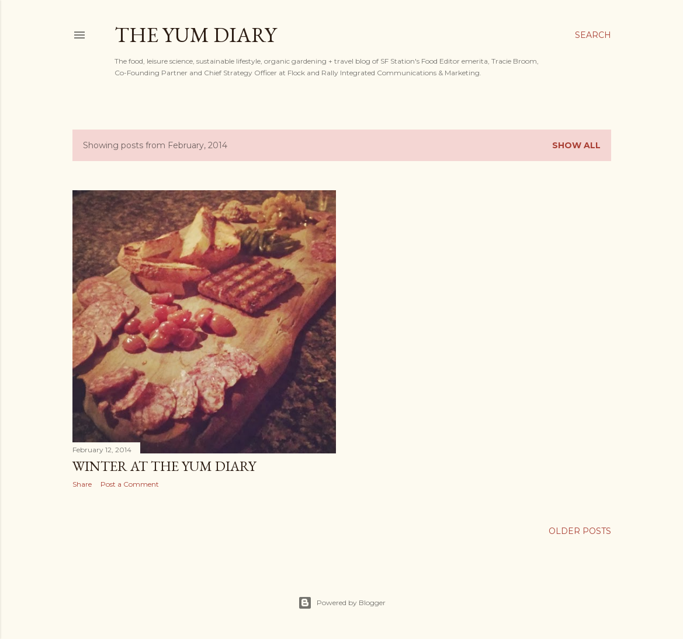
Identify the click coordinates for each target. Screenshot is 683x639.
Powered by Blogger (342, 603)
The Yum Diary (195, 34)
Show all (576, 145)
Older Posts (580, 531)
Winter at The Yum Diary (164, 466)
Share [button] (82, 484)
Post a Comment (129, 484)
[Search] (593, 35)
